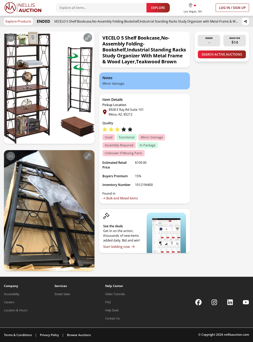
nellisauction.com (236, 334)
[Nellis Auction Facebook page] (198, 302)
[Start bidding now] (119, 246)
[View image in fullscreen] (87, 37)
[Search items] (103, 7)
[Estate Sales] (62, 294)
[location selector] (193, 8)
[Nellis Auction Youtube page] (246, 302)
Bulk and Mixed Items (120, 198)
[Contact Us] (112, 318)
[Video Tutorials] (115, 294)
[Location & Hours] (15, 310)
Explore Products (18, 21)
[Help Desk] (112, 310)
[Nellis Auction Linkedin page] (230, 302)
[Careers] (9, 302)
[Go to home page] (23, 7)
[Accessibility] (11, 294)
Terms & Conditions (18, 335)
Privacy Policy (49, 335)
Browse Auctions (79, 335)
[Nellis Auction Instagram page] (214, 302)
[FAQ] (108, 302)
